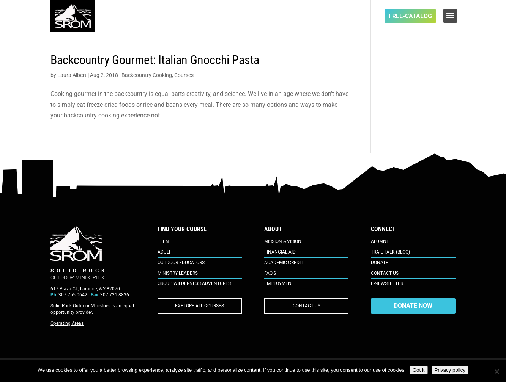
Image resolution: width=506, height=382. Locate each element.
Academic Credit (283, 262)
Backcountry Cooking (146, 75)
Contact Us (385, 273)
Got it (419, 370)
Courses (184, 75)
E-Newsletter (387, 283)
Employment (279, 283)
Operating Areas (67, 323)
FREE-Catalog (410, 16)
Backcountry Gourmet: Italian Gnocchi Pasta (154, 60)
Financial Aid (280, 252)
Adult (164, 252)
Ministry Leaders (178, 273)
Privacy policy (450, 370)
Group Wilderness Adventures (194, 283)
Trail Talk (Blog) (390, 252)
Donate (379, 262)
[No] (496, 371)
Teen (163, 241)
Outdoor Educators (181, 262)
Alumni (379, 241)
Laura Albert (72, 75)
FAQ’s (270, 273)
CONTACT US (306, 305)
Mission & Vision (282, 241)
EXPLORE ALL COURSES (199, 305)
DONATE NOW (413, 305)
